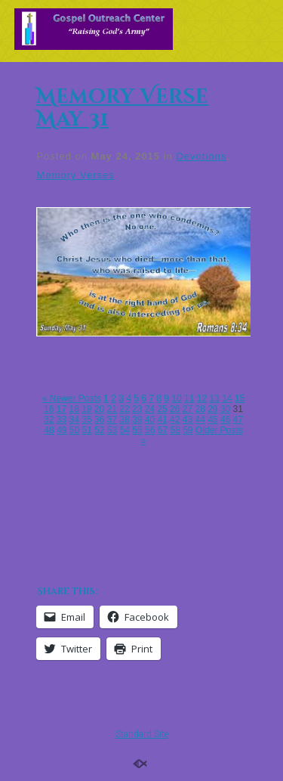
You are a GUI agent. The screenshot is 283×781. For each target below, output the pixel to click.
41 (162, 419)
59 (187, 430)
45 (212, 419)
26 (175, 409)
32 (49, 419)
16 (49, 409)
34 (73, 419)
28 (200, 409)
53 (112, 430)
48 (49, 430)
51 (87, 430)
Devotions (201, 156)
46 (225, 419)
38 (124, 419)
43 (187, 419)
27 (187, 409)
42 (175, 419)
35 (86, 419)
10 (176, 398)
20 (99, 409)
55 (137, 430)
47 (238, 419)
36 (99, 419)
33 (61, 419)
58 (175, 430)
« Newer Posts (71, 398)
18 (73, 409)
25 (162, 409)
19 (86, 409)
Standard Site (141, 734)
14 (227, 398)
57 (163, 430)
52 (99, 430)
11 (189, 398)
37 (112, 419)
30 (225, 409)
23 (137, 409)
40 (150, 419)
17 (61, 409)
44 (200, 419)
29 (212, 409)
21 (112, 409)
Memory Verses (75, 175)
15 (240, 398)
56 (150, 430)
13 (215, 398)
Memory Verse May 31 (122, 108)
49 (61, 430)
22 (124, 409)
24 (150, 409)
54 (125, 430)
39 (137, 419)
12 (202, 398)
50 (74, 430)
